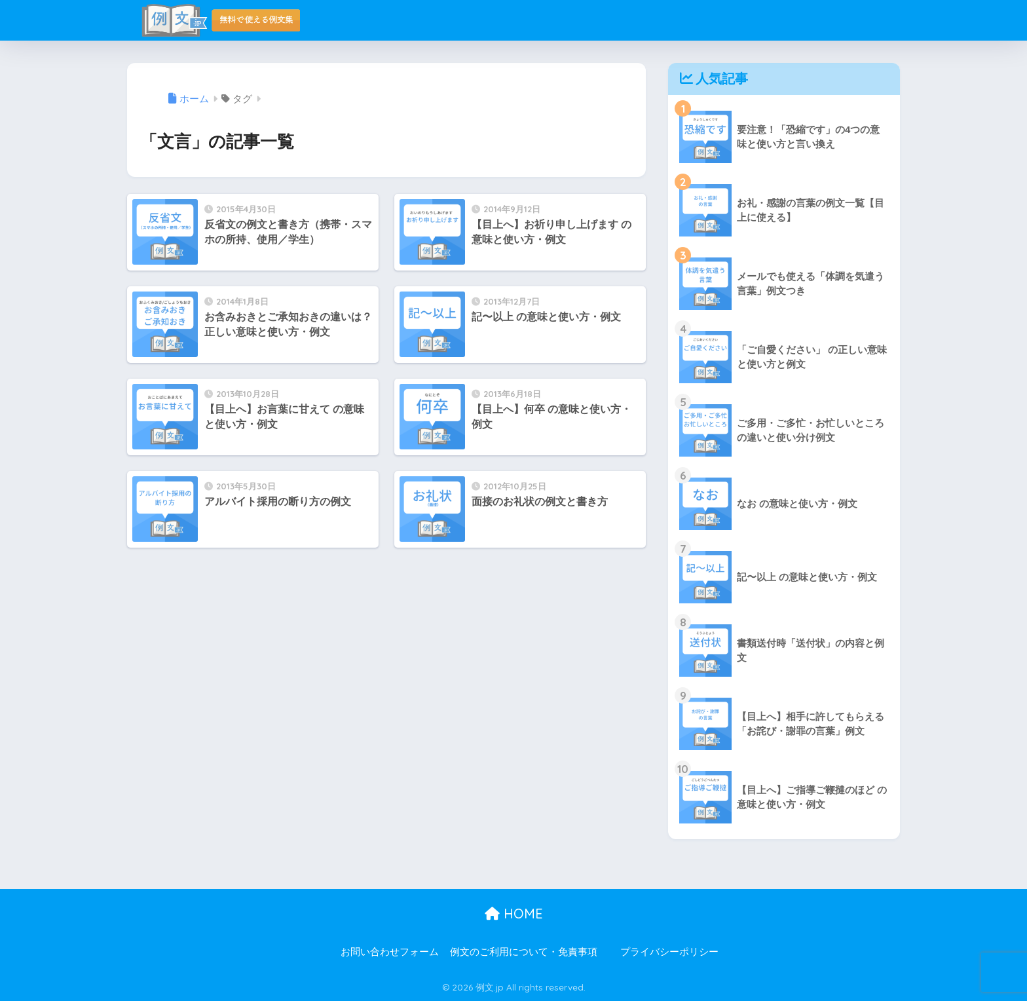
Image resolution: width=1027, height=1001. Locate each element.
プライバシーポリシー (669, 952)
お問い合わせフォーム (390, 952)
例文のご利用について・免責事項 (523, 952)
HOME (514, 913)
